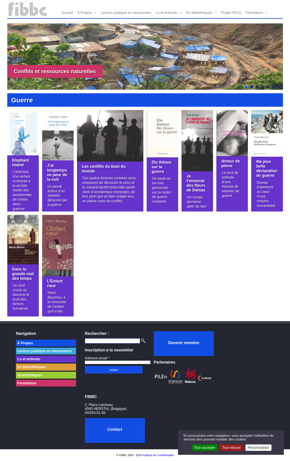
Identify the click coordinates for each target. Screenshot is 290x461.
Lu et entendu (166, 13)
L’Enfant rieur (55, 283)
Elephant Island (20, 162)
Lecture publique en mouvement (126, 13)
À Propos (84, 13)
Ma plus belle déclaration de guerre (266, 168)
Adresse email (97, 358)
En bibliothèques (199, 13)
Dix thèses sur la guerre (162, 167)
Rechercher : (97, 333)
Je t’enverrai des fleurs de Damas (196, 183)
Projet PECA (231, 13)
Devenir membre (183, 343)
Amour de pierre (230, 163)
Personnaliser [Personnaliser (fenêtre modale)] (258, 448)
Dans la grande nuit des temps (23, 274)
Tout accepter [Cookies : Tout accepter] (204, 448)
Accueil (67, 13)
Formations (254, 13)
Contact (114, 429)
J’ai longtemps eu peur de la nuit (57, 172)
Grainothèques (29, 375)
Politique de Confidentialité (158, 455)
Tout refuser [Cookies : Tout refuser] (231, 448)
